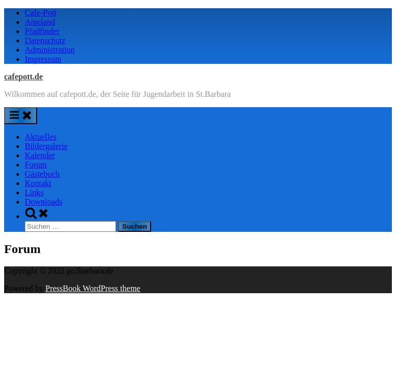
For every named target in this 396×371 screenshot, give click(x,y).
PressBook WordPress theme (92, 288)
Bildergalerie (46, 146)
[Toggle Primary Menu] (20, 115)
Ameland (40, 22)
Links (34, 192)
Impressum (43, 59)
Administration (50, 49)
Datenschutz (45, 40)
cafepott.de (23, 76)
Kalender (40, 155)
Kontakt (38, 183)
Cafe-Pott (40, 12)
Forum (36, 164)
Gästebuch (42, 174)
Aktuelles (40, 136)
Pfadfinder (42, 31)
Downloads (43, 201)
